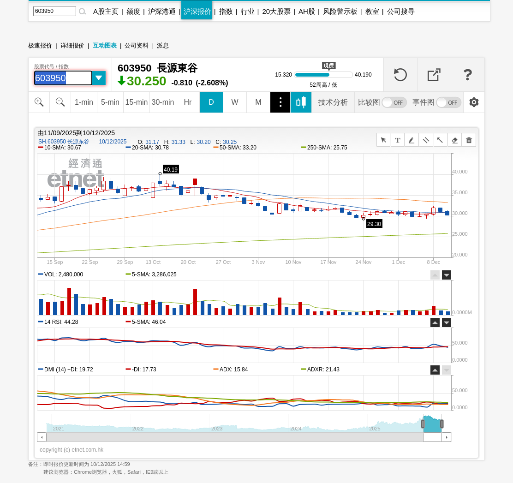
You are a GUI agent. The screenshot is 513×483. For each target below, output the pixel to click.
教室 (372, 11)
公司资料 (137, 45)
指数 (226, 11)
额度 (133, 11)
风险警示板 (340, 11)
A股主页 (106, 11)
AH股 (306, 11)
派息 (163, 45)
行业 (248, 11)
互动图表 (105, 45)
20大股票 (276, 11)
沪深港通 (162, 11)
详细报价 (72, 45)
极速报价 (40, 45)
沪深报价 (197, 11)
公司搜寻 (401, 11)
